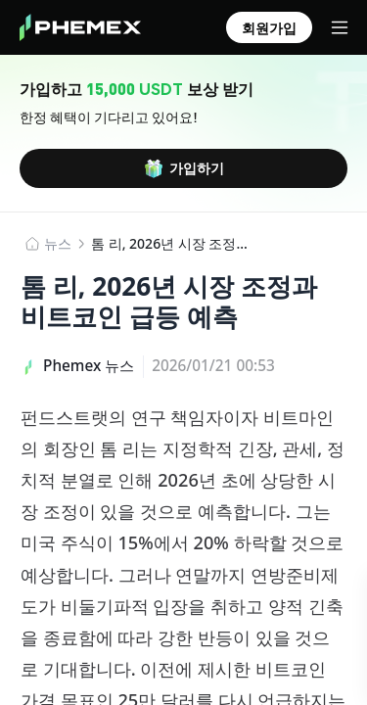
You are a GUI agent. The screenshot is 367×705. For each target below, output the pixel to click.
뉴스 (57, 243)
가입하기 (184, 168)
